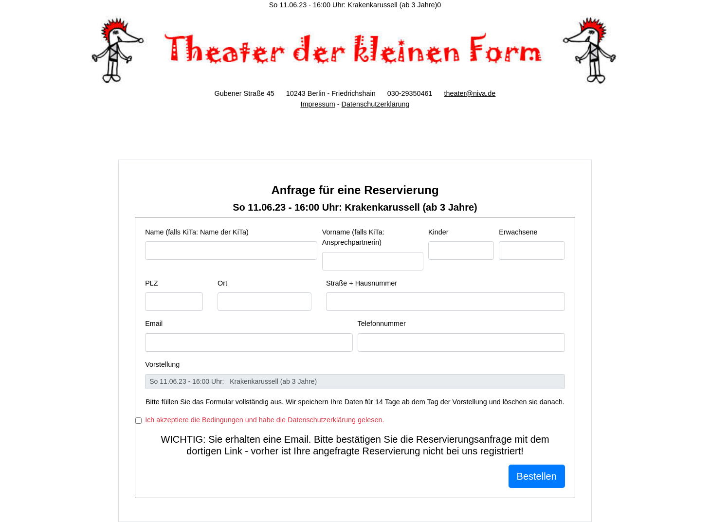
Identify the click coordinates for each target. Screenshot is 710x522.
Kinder (438, 232)
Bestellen (537, 476)
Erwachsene (518, 232)
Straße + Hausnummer (361, 283)
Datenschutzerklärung (375, 104)
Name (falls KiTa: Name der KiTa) (197, 232)
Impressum (318, 104)
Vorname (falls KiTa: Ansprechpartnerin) (353, 237)
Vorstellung (162, 364)
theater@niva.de (470, 93)
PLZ (151, 283)
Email (154, 323)
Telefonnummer (382, 323)
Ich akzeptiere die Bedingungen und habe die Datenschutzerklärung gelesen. (264, 420)
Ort (222, 283)
